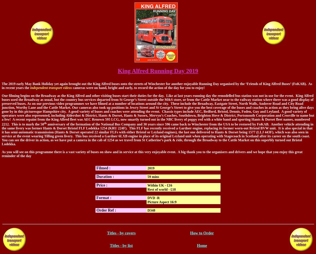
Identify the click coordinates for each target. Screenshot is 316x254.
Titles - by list (121, 245)
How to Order (202, 233)
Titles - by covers (121, 233)
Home (202, 245)
